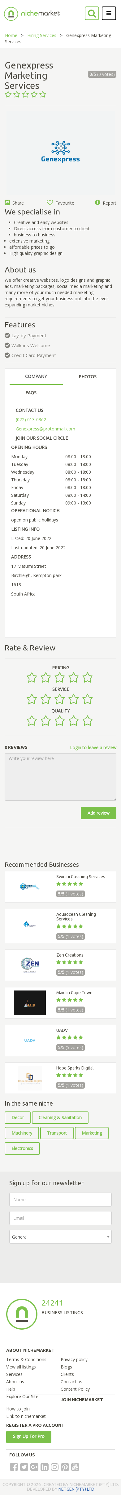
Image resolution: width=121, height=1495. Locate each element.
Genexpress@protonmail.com (45, 429)
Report (105, 203)
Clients (67, 1374)
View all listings (21, 1367)
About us (15, 1382)
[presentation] (56, 1260)
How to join (18, 1409)
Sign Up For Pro (29, 1436)
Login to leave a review (93, 747)
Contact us (71, 1382)
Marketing (92, 1133)
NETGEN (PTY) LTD (76, 1489)
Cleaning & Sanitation (60, 1117)
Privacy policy (74, 1359)
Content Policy (75, 1389)
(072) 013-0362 (31, 419)
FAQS (31, 393)
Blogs (66, 1367)
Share (14, 203)
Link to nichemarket (26, 1416)
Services (14, 1374)
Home (11, 35)
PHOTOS (88, 377)
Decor (17, 1117)
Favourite (60, 203)
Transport (57, 1133)
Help (10, 1389)
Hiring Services (41, 35)
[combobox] (60, 1237)
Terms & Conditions (26, 1359)
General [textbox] (20, 1237)
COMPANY (36, 376)
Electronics (22, 1148)
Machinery (21, 1133)
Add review (99, 813)
